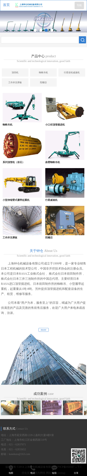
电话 (33, 469)
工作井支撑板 (15, 82)
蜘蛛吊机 (43, 72)
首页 (6, 5)
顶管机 (15, 72)
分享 (76, 469)
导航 (79, 5)
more (43, 329)
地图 (11, 469)
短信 (54, 469)
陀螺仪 (43, 82)
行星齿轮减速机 (72, 72)
